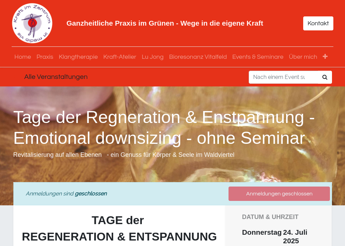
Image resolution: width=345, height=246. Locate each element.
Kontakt (316, 23)
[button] (326, 57)
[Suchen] (325, 77)
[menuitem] (24, 57)
